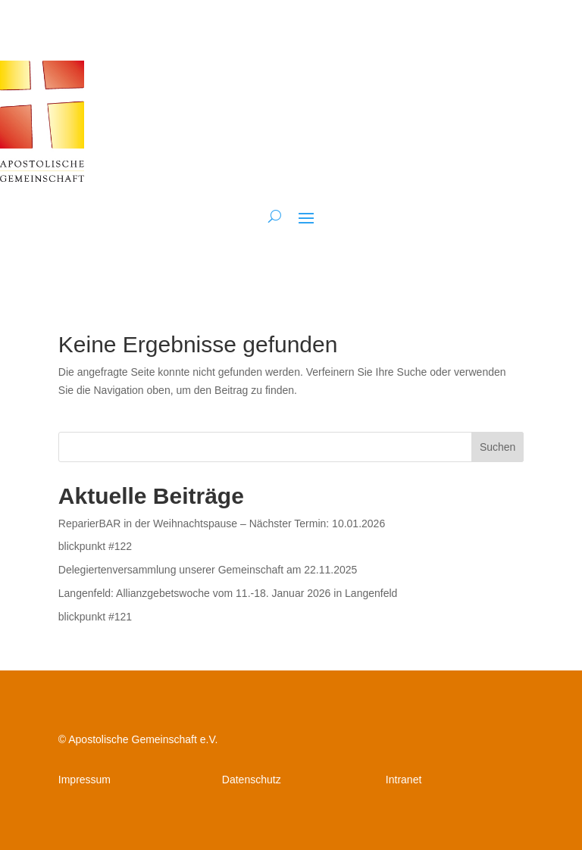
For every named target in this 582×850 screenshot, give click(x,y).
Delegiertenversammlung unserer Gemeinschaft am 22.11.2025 (208, 570)
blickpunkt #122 (95, 546)
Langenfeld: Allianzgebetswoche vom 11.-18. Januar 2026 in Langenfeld (228, 593)
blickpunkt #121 (95, 617)
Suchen (497, 447)
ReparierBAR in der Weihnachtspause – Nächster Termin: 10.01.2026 (221, 523)
